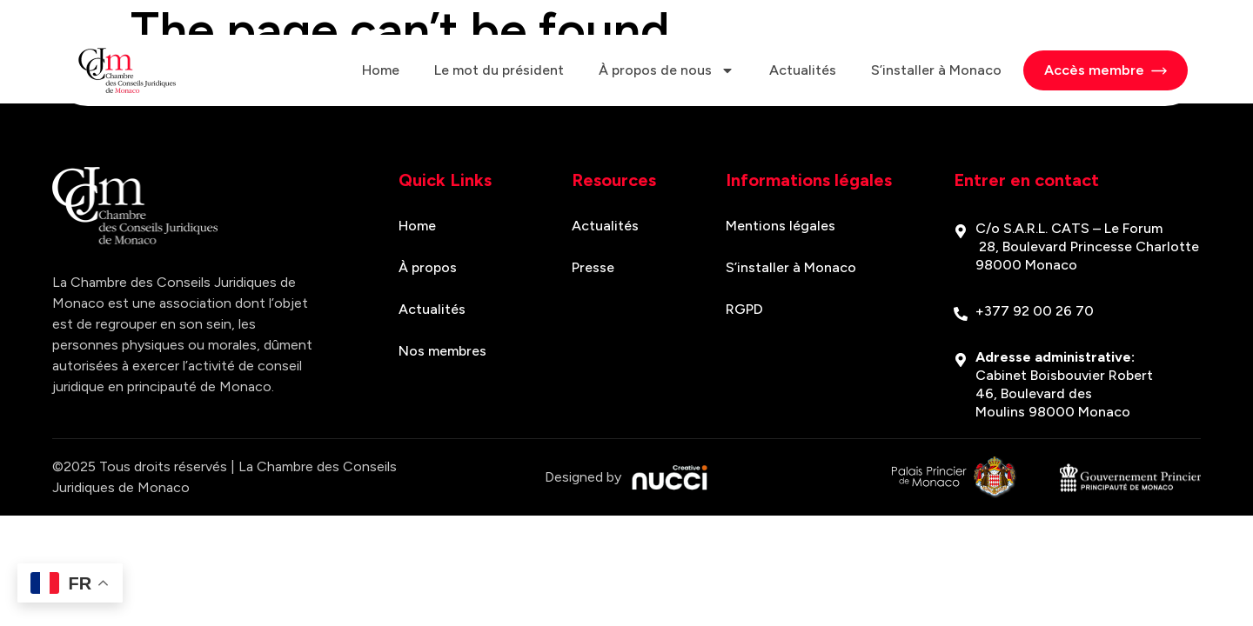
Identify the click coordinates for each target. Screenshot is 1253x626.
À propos (428, 267)
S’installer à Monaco (936, 70)
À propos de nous (666, 70)
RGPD (744, 309)
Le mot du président (499, 70)
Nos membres (442, 351)
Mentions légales (780, 225)
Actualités (802, 70)
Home (380, 70)
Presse (593, 267)
